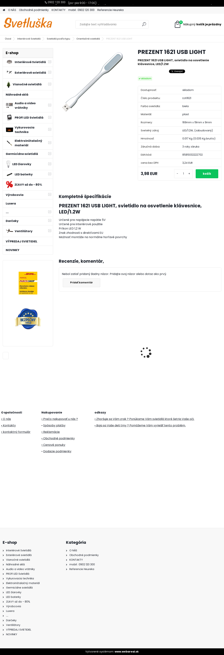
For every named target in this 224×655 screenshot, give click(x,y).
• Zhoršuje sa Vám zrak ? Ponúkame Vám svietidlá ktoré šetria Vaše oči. (144, 419)
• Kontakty (8, 425)
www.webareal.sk (127, 651)
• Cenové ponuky (53, 445)
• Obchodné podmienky (58, 438)
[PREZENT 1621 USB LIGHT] (92, 82)
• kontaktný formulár (15, 432)
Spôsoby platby (54, 425)
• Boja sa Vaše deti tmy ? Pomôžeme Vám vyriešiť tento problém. (140, 425)
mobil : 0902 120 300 (81, 10)
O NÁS (12, 10)
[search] (144, 25)
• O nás (6, 419)
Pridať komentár (81, 282)
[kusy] (183, 174)
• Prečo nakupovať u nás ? (59, 419)
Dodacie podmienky (57, 451)
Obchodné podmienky (34, 10)
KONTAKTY (58, 10)
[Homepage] (4, 10)
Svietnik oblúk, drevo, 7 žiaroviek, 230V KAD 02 (77, 335)
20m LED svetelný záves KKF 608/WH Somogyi (160, 344)
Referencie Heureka (110, 10)
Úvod (8, 38)
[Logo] (27, 24)
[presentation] (60, 346)
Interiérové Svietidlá (29, 38)
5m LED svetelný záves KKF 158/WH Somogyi (201, 345)
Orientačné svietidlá (88, 38)
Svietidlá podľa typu (59, 38)
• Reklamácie (50, 432)
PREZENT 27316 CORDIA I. (119, 342)
